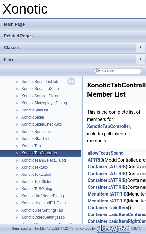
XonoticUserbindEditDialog (44, 203)
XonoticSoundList (36, 131)
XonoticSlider (32, 117)
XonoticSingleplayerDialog (44, 103)
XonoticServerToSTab (40, 88)
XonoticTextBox (34, 167)
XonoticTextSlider (36, 181)
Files (74, 59)
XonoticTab (31, 146)
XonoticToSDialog (36, 189)
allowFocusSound (106, 153)
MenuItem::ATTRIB (107, 194)
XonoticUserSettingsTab (42, 210)
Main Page (14, 24)
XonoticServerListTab (39, 81)
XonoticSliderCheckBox (41, 124)
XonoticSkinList (34, 110)
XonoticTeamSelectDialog (43, 160)
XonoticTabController (39, 153)
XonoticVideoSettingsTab (43, 217)
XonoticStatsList (35, 138)
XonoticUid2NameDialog (42, 196)
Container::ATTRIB (107, 166)
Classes (74, 47)
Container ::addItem (108, 207)
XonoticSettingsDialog (40, 96)
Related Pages (18, 35)
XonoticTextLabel (36, 174)
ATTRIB (95, 159)
